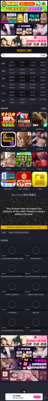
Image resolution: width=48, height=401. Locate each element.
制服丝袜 (11, 80)
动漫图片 (42, 84)
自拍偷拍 (22, 70)
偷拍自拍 (22, 77)
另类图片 (42, 88)
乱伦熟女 (32, 80)
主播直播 (32, 73)
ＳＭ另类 (42, 73)
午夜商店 (22, 99)
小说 (3, 93)
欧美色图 (32, 84)
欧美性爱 (42, 77)
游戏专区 (42, 62)
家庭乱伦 (22, 92)
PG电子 (12, 62)
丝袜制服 (22, 73)
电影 (3, 78)
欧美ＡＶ (32, 70)
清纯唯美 (22, 88)
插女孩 (12, 99)
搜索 (43, 55)
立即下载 (37, 397)
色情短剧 (22, 102)
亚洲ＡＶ (11, 70)
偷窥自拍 (11, 84)
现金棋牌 (32, 65)
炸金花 (22, 65)
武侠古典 (42, 92)
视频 (3, 71)
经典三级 (22, 80)
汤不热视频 (43, 99)
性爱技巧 (42, 95)
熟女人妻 (11, 73)
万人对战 (32, 62)
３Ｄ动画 (42, 70)
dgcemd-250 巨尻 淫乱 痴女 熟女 (18, 232)
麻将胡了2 (12, 65)
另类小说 (22, 95)
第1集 (3, 232)
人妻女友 (32, 92)
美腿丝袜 (11, 88)
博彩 (3, 64)
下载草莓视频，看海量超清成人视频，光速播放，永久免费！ (26, 227)
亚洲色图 (22, 84)
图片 (3, 86)
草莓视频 (32, 99)
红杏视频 (11, 102)
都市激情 (11, 92)
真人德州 (22, 62)
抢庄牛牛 (42, 65)
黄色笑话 (32, 95)
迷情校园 (11, 95)
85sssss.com (24, 50)
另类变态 (42, 80)
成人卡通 (32, 77)
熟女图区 (32, 88)
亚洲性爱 (11, 77)
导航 (3, 101)
